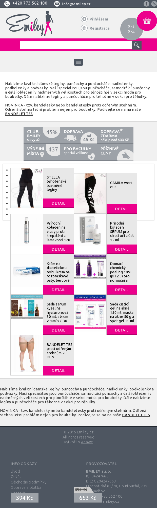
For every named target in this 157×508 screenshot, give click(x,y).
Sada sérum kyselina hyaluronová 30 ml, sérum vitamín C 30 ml (57, 314)
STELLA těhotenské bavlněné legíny (57, 183)
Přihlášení (99, 19)
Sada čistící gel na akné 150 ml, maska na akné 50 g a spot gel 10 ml (122, 312)
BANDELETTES (19, 114)
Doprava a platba (26, 487)
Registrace (100, 28)
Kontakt (18, 493)
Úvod (15, 471)
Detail (58, 203)
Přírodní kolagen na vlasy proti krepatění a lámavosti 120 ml (58, 233)
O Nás (16, 476)
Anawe (87, 442)
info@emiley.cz (76, 4)
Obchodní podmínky (28, 482)
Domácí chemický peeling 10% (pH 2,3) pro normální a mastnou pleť (121, 274)
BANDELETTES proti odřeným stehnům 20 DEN (60, 351)
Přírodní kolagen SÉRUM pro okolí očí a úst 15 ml (122, 231)
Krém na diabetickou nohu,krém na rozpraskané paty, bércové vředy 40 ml (58, 274)
